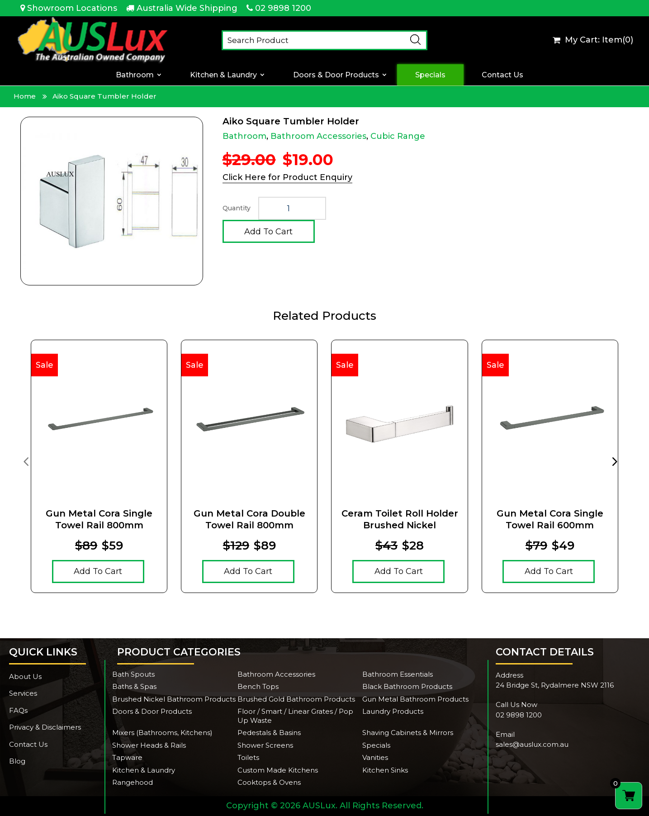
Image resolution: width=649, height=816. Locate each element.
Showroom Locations (72, 8)
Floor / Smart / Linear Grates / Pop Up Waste (295, 716)
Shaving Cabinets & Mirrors (407, 732)
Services (23, 693)
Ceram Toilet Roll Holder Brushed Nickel (399, 519)
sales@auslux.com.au (532, 744)
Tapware (127, 757)
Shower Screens (265, 745)
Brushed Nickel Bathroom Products (174, 699)
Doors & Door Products (336, 75)
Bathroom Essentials (397, 674)
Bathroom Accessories (318, 136)
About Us (25, 676)
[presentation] (26, 461)
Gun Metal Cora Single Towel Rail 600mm (550, 519)
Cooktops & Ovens (269, 782)
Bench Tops (258, 686)
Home (25, 96)
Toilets (248, 757)
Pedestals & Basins (269, 732)
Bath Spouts (133, 674)
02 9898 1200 (283, 8)
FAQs (18, 710)
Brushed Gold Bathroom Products (296, 699)
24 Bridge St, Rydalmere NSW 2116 (555, 685)
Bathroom (135, 75)
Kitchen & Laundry (223, 75)
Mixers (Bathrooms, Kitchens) (162, 732)
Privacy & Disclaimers (45, 727)
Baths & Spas (134, 686)
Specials (430, 75)
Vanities (375, 757)
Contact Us (502, 75)
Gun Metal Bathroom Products (415, 699)
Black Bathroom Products (407, 686)
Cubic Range (397, 136)
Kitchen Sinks (385, 770)
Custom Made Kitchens (277, 770)
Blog (17, 761)
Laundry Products (392, 711)
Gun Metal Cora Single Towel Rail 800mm (99, 519)
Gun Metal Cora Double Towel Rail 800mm (249, 519)
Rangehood (132, 782)
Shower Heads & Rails (149, 745)
